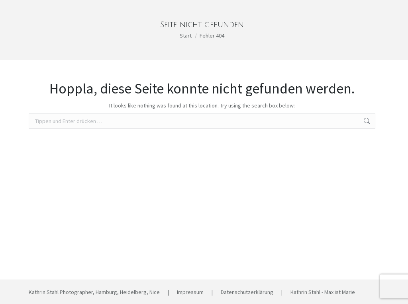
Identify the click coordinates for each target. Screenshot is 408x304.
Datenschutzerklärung (247, 292)
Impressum (190, 292)
